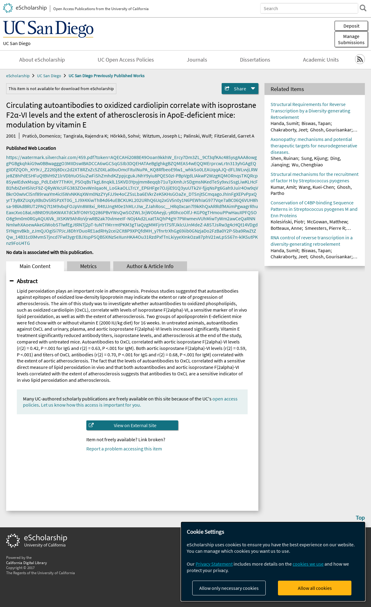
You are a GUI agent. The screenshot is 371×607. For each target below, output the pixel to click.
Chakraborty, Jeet (289, 130)
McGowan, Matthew (327, 221)
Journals (197, 59)
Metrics (88, 266)
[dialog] (273, 561)
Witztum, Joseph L (162, 136)
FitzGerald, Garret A (234, 136)
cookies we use (308, 564)
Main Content (35, 266)
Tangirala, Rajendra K (85, 136)
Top (360, 517)
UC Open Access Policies (126, 59)
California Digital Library (26, 562)
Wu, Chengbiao (307, 164)
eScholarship (18, 75)
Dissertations (255, 59)
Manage (351, 39)
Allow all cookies (315, 588)
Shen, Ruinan (284, 158)
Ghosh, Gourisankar (330, 130)
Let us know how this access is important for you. (91, 405)
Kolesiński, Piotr (287, 221)
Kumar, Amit (283, 187)
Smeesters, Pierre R (325, 228)
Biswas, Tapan (316, 123)
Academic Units (321, 59)
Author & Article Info (150, 266)
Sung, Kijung (314, 158)
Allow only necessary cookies (229, 588)
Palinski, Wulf (197, 136)
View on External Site (135, 425)
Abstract (27, 281)
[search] (363, 8)
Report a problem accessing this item (124, 449)
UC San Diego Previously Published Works (106, 75)
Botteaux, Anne (286, 228)
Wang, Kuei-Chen (316, 187)
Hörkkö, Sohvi (124, 136)
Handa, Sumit (284, 123)
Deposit (351, 26)
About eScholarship (42, 59)
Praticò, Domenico (41, 136)
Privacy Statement (214, 564)
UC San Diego (17, 43)
